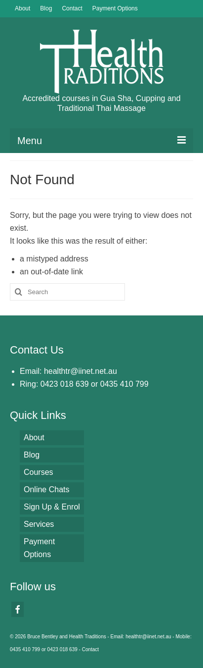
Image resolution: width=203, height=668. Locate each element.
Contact (90, 649)
